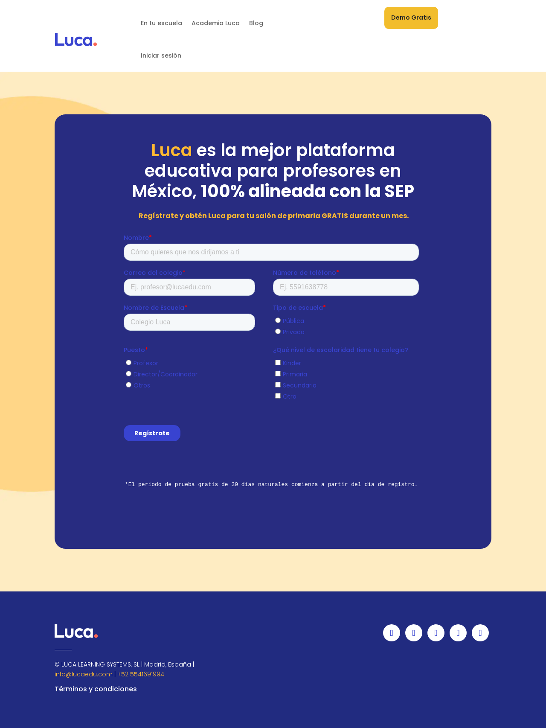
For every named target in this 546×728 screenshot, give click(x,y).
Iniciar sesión (161, 55)
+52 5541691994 (140, 674)
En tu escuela (161, 23)
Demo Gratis (411, 17)
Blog (256, 23)
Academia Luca (216, 23)
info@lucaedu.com (84, 674)
